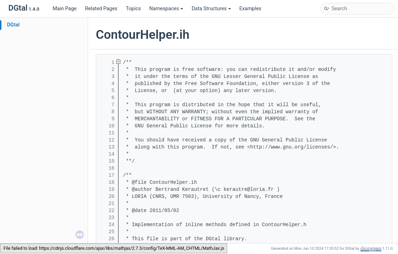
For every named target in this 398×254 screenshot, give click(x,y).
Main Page (64, 9)
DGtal (13, 25)
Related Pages (101, 9)
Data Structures (211, 9)
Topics (133, 9)
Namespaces (166, 9)
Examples (250, 9)
